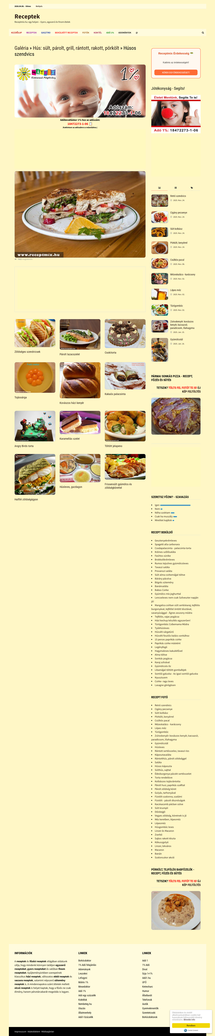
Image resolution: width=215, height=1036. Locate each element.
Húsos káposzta (163, 766)
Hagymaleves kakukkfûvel (169, 650)
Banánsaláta (161, 586)
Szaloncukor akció (164, 857)
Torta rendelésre (163, 777)
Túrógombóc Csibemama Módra (172, 624)
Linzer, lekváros (163, 846)
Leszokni (82, 973)
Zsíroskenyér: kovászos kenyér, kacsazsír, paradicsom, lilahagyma (182, 324)
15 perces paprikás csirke (168, 639)
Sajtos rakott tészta (165, 838)
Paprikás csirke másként (167, 643)
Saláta (158, 762)
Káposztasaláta (163, 754)
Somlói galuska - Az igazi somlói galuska (176, 673)
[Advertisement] (80, 149)
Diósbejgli (160, 811)
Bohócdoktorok (149, 1017)
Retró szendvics (178, 195)
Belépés (39, 6)
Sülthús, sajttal (163, 770)
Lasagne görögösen (165, 685)
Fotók (85, 32)
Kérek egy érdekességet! (176, 72)
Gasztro (45, 32)
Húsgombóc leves (164, 827)
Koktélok (82, 999)
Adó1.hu (146, 977)
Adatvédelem (34, 1031)
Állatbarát (147, 995)
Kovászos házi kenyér (72, 403)
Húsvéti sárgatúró (164, 631)
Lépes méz (175, 290)
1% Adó (146, 964)
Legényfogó (161, 647)
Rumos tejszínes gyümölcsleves (171, 563)
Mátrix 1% (83, 982)
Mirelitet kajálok (164, 520)
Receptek (27, 16)
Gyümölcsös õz (163, 666)
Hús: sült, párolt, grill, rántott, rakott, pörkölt (76, 48)
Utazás (81, 1008)
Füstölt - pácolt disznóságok (170, 800)
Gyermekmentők (150, 1008)
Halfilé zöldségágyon (26, 499)
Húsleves (160, 747)
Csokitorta (110, 352)
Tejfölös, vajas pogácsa (167, 616)
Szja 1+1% (147, 973)
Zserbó (158, 834)
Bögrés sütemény (164, 582)
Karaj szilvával (162, 662)
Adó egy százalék (87, 995)
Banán (158, 853)
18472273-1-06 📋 (80, 124)
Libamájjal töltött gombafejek (170, 669)
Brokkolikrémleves (165, 559)
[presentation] (159, 188)
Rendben (191, 1025)
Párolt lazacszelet (70, 354)
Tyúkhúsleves (162, 628)
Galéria (21, 48)
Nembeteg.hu (85, 1003)
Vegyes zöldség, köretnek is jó (171, 815)
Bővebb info (190, 1019)
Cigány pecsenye (178, 212)
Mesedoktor (84, 986)
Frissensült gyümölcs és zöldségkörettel (118, 485)
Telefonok (147, 999)
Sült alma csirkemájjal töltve (170, 574)
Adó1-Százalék (85, 1017)
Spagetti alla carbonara (167, 544)
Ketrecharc (147, 986)
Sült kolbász (176, 228)
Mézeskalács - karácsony (182, 274)
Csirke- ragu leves (164, 681)
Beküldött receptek (66, 32)
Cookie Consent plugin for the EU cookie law (191, 1030)
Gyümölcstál (176, 339)
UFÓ (144, 982)
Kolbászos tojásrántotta (167, 781)
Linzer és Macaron (164, 830)
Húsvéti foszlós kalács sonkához (172, 635)
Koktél (98, 32)
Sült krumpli (161, 808)
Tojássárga (21, 397)
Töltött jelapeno (113, 446)
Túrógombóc (176, 305)
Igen (173, 505)
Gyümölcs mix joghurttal (168, 593)
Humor (145, 990)
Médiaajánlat (47, 1031)
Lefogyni (82, 977)
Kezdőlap (16, 32)
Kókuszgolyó (161, 842)
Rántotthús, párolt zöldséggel (171, 758)
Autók (145, 1003)
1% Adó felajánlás (87, 964)
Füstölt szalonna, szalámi (168, 796)
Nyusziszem (161, 677)
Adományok (124, 32)
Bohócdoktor (84, 960)
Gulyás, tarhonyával (165, 792)
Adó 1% (110, 32)
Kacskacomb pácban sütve (169, 804)
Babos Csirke (162, 590)
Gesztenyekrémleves (166, 540)
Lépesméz (160, 823)
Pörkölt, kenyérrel (178, 242)
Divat (144, 969)
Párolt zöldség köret (165, 789)
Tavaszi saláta (162, 567)
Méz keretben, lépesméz (168, 819)
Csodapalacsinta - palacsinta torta (173, 548)
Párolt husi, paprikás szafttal (170, 785)
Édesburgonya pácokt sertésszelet (173, 773)
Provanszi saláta (163, 571)
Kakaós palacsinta (115, 394)
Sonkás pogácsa (163, 658)
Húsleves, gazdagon (71, 487)
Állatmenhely (84, 1012)
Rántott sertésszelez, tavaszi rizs (172, 750)
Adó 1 (145, 960)
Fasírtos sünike (163, 555)
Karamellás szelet (70, 438)
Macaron (159, 849)
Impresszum (20, 1031)
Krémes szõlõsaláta (165, 552)
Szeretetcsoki (148, 1012)
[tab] (159, 188)
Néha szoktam (165, 512)
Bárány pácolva (163, 578)
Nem (159, 508)
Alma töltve (161, 654)
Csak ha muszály (166, 516)
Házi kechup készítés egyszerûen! (172, 620)
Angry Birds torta (24, 446)
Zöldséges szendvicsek (27, 351)
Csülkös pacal (177, 259)
